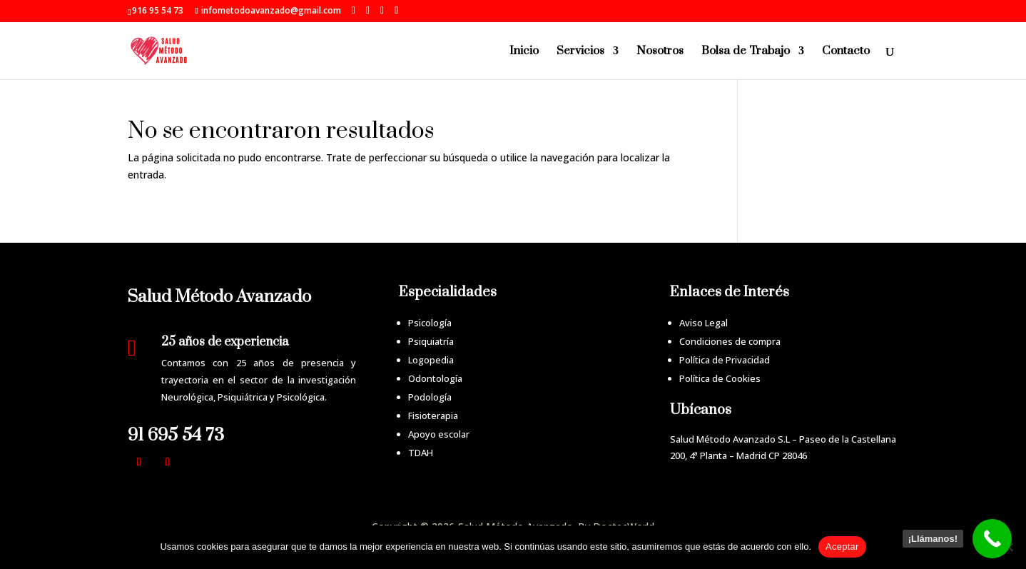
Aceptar (842, 546)
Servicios (580, 52)
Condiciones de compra (730, 341)
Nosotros (660, 52)
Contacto (846, 52)
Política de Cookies (720, 378)
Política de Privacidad (724, 359)
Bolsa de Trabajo (745, 52)
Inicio (524, 52)
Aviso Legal (703, 322)
